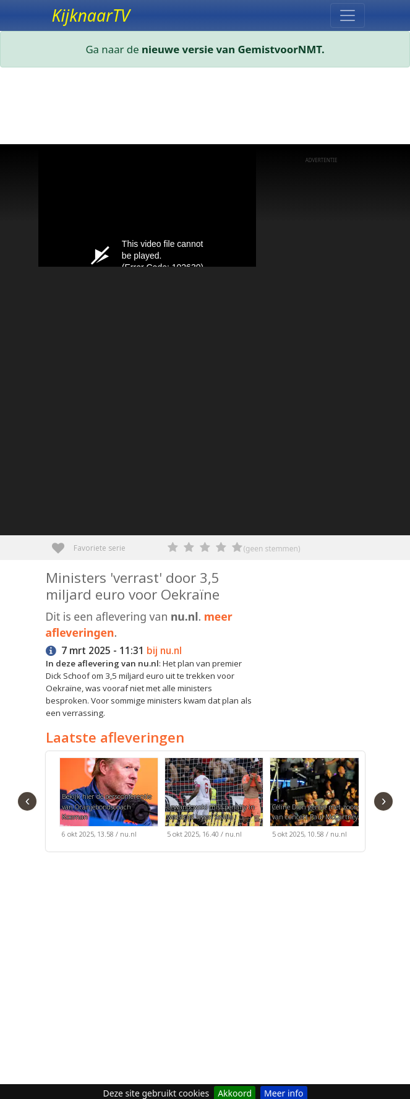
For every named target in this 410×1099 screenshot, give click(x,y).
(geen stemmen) (272, 548)
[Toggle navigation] (347, 15)
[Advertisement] (205, 108)
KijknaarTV (91, 15)
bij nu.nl (164, 650)
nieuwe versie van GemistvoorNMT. (233, 49)
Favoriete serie (63, 543)
